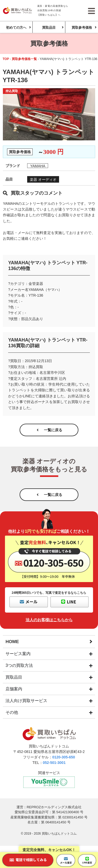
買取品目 (49, 27)
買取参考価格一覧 (24, 59)
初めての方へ (16, 27)
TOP (6, 59)
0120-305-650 (63, 757)
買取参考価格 (82, 27)
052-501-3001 (54, 763)
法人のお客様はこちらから (49, 620)
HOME (12, 641)
